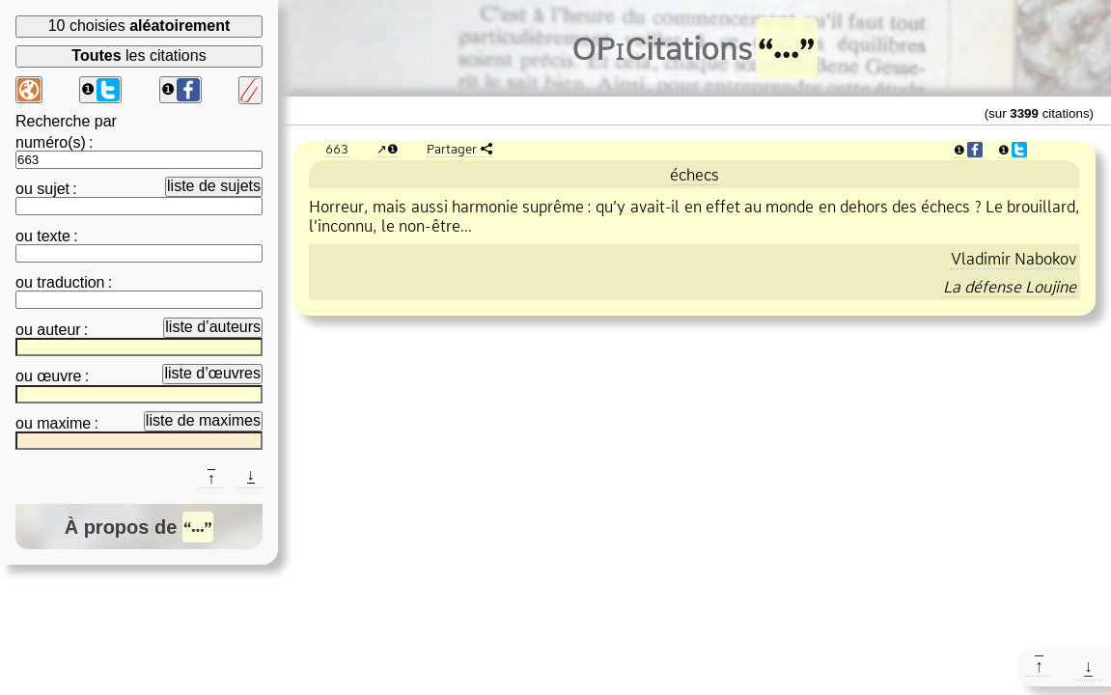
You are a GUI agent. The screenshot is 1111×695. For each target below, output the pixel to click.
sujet (53, 189)
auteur (58, 329)
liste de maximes (203, 420)
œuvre (59, 376)
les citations (138, 55)
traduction (70, 282)
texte (53, 236)
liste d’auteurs (213, 327)
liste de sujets (214, 186)
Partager (452, 148)
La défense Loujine (1009, 286)
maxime (64, 423)
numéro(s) (50, 142)
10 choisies (139, 25)
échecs (694, 174)
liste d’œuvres (212, 373)
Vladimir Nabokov (1013, 258)
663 (336, 148)
